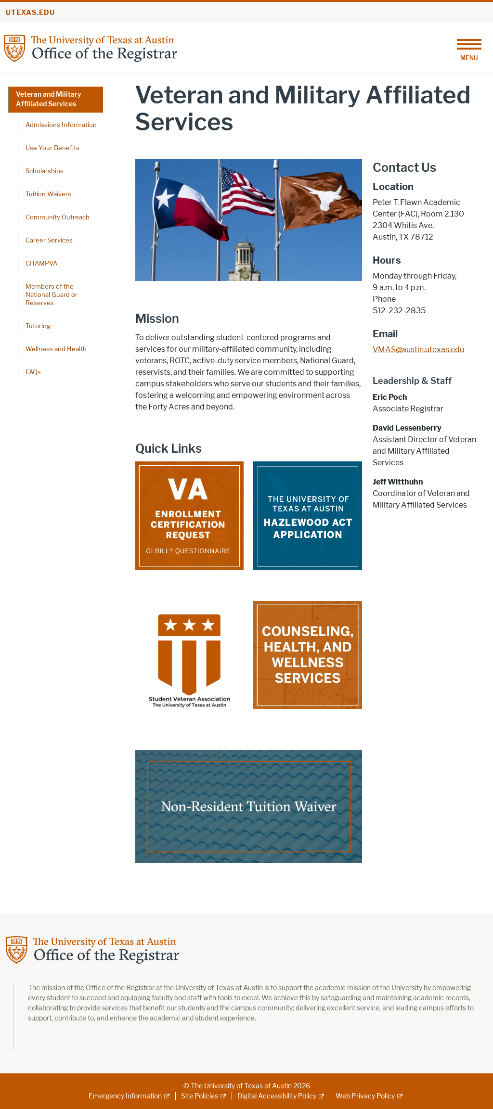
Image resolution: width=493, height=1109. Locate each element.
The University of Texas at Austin (241, 1086)
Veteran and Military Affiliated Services (48, 99)
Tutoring (38, 326)
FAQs (33, 372)
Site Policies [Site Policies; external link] (199, 1096)
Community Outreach (58, 217)
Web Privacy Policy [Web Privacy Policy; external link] (365, 1096)
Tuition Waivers (48, 194)
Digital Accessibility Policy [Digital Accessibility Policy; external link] (276, 1096)
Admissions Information (61, 124)
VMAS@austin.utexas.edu (418, 349)
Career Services (49, 240)
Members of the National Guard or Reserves (52, 294)
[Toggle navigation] (469, 48)
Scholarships (45, 171)
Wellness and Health (56, 349)
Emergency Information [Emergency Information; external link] (125, 1096)
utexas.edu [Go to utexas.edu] (30, 13)
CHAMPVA (41, 263)
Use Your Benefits (52, 148)
